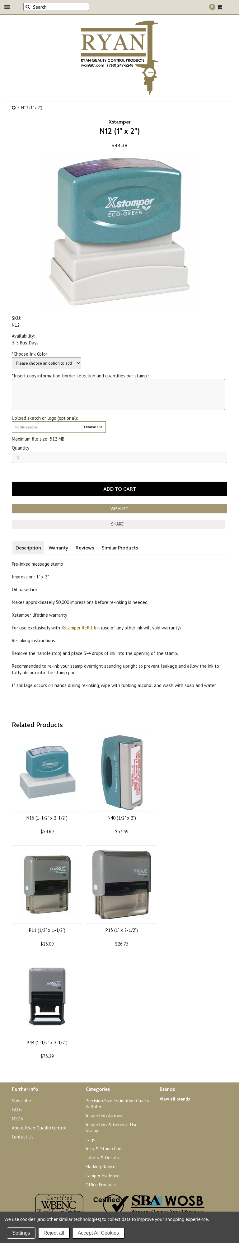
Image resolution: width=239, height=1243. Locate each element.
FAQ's (17, 1110)
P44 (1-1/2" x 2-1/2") (47, 1042)
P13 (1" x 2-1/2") (121, 930)
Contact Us (23, 1137)
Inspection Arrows (104, 1116)
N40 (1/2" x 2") (122, 818)
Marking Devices (102, 1167)
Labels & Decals (102, 1158)
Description (28, 548)
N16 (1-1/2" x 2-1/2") (47, 818)
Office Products (101, 1185)
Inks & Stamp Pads (105, 1149)
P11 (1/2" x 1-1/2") (47, 930)
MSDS (17, 1119)
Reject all (54, 1233)
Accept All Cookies (98, 1233)
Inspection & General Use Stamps (112, 1127)
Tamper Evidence (103, 1176)
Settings (21, 1233)
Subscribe (21, 1101)
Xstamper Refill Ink (80, 628)
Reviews (85, 548)
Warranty (58, 548)
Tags (90, 1140)
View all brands (175, 1099)
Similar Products (119, 548)
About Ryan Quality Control (39, 1128)
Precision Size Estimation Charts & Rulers (117, 1104)
